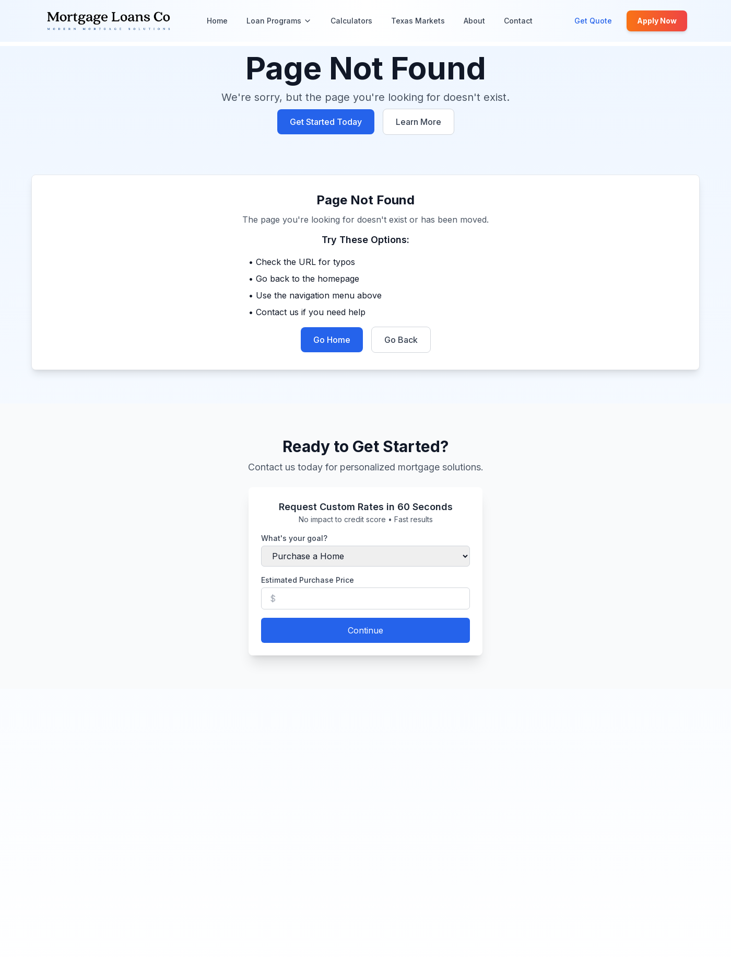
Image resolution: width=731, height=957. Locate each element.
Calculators (351, 20)
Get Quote (593, 20)
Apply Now (657, 20)
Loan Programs (279, 20)
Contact (518, 20)
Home (217, 20)
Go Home (331, 340)
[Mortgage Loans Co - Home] (108, 20)
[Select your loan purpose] (365, 556)
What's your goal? (294, 538)
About (474, 20)
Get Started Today (326, 122)
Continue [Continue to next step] (365, 630)
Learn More (418, 122)
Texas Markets (418, 20)
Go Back (401, 340)
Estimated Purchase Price (307, 579)
